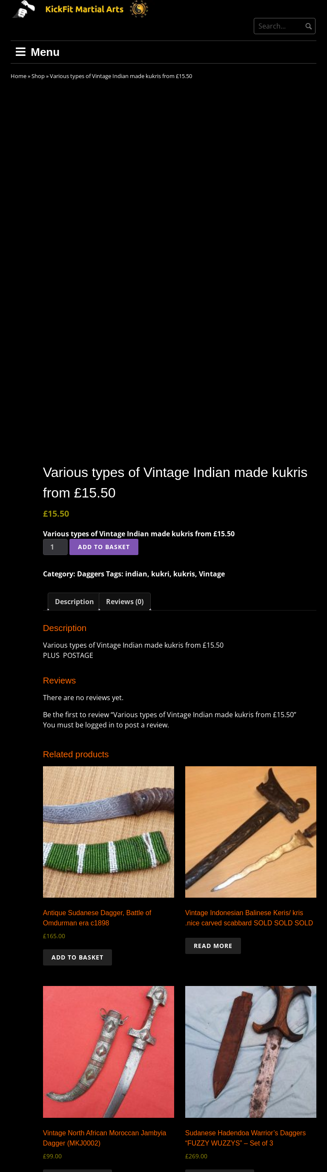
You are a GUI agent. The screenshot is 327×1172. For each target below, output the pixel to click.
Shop (38, 76)
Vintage (212, 506)
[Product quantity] (55, 479)
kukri (160, 506)
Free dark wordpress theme (283, 1159)
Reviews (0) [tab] (124, 533)
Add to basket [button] (77, 889)
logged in (100, 657)
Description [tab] (74, 533)
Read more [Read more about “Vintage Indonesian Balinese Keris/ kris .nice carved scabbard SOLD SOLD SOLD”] (213, 878)
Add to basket (104, 479)
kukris (184, 506)
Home (18, 76)
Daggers (90, 506)
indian (136, 506)
